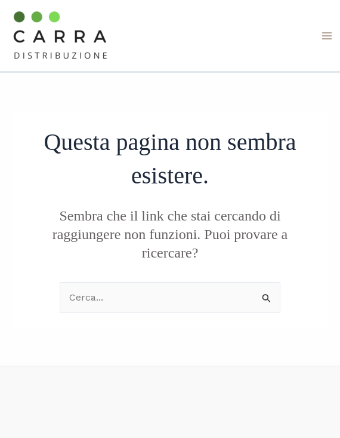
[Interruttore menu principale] (327, 36)
